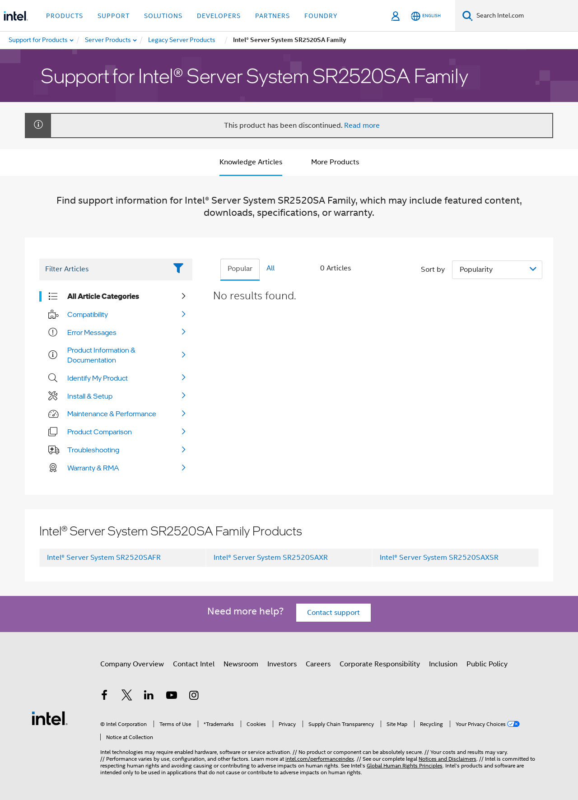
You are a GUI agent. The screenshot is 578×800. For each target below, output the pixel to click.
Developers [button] (219, 16)
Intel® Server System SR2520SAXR (271, 557)
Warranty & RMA (93, 467)
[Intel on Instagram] (193, 696)
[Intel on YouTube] (171, 696)
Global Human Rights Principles (405, 765)
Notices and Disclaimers (447, 758)
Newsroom (241, 664)
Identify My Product (97, 377)
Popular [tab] (240, 268)
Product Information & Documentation (101, 354)
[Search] (467, 15)
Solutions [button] (163, 16)
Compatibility (87, 314)
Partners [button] (272, 16)
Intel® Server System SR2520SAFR (104, 557)
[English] (426, 16)
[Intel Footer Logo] (50, 717)
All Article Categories (103, 296)
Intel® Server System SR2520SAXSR (439, 557)
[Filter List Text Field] (103, 269)
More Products (335, 162)
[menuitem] (108, 40)
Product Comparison (99, 431)
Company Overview (132, 664)
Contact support (333, 612)
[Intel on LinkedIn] (149, 696)
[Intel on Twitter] (127, 696)
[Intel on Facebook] (104, 696)
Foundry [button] (321, 16)
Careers (318, 664)
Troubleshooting (93, 449)
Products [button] (64, 16)
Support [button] (114, 16)
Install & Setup (89, 395)
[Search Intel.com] (525, 15)
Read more (362, 125)
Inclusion (443, 664)
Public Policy (487, 664)
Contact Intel (193, 664)
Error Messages (92, 332)
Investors (282, 664)
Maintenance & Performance (111, 413)
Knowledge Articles (250, 162)
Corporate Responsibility (380, 664)
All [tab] (270, 268)
